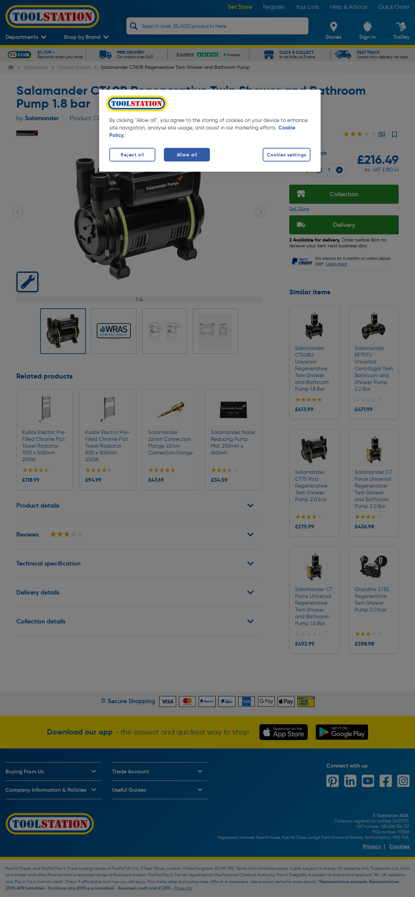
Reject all (132, 155)
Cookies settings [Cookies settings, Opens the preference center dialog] (286, 155)
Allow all (187, 155)
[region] (210, 131)
